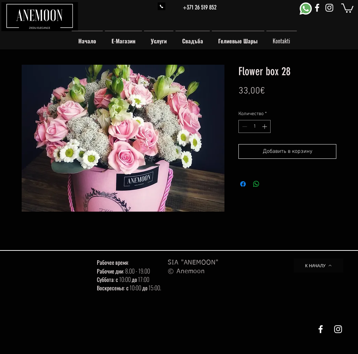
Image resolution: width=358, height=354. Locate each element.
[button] (347, 7)
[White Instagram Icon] (329, 7)
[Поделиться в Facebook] (243, 184)
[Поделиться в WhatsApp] (256, 184)
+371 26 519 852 (199, 7)
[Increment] (265, 126)
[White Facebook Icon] (317, 7)
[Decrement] (243, 126)
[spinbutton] (254, 126)
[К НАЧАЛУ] (318, 265)
